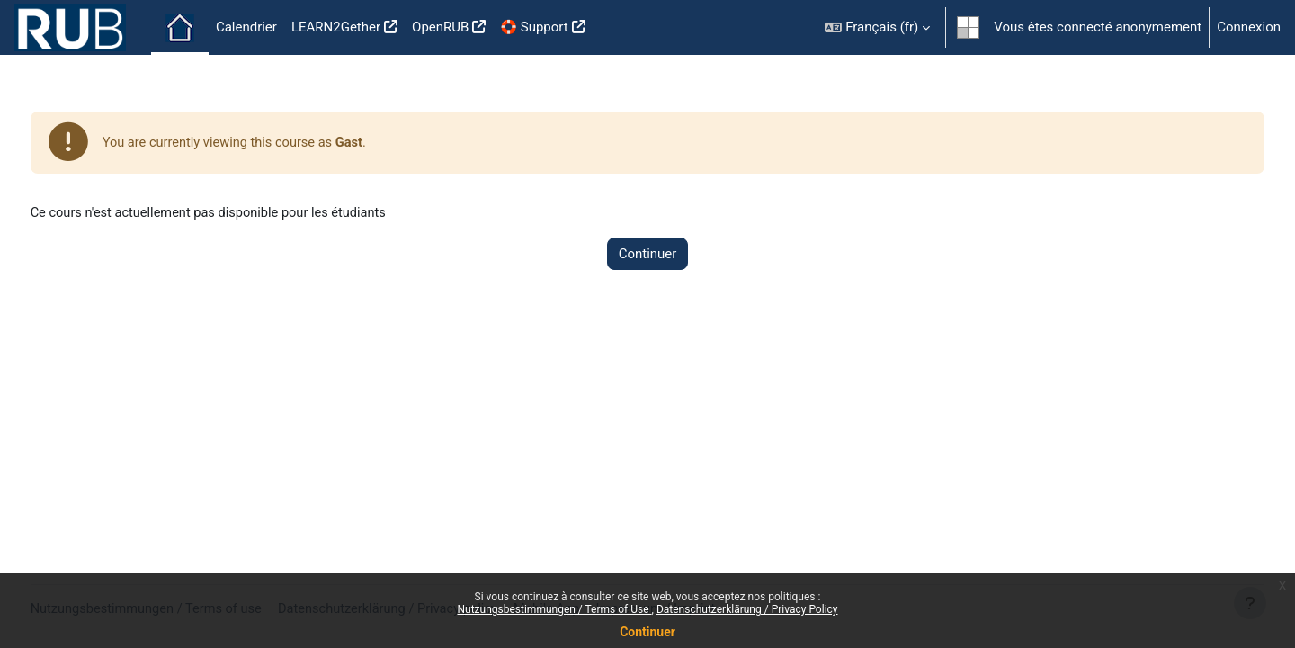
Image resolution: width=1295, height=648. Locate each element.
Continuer (647, 632)
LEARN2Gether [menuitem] (335, 27)
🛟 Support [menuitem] (533, 27)
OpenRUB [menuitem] (440, 27)
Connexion (1249, 27)
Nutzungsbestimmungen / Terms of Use (554, 609)
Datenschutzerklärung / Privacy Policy (747, 609)
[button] (877, 27)
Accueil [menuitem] (180, 28)
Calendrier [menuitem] (246, 27)
